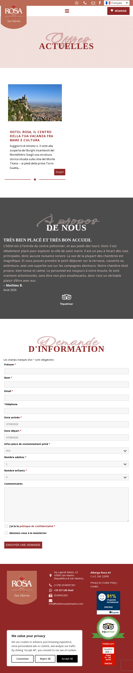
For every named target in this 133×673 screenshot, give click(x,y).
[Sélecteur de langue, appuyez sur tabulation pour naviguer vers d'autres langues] (117, 3)
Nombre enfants (15, 470)
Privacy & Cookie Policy (103, 582)
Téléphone (10, 404)
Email (8, 391)
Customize (22, 658)
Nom (8, 377)
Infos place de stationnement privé (27, 444)
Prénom (10, 364)
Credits (94, 586)
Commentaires (13, 483)
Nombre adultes (15, 457)
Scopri (60, 172)
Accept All (67, 658)
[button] (77, 3)
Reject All (45, 658)
